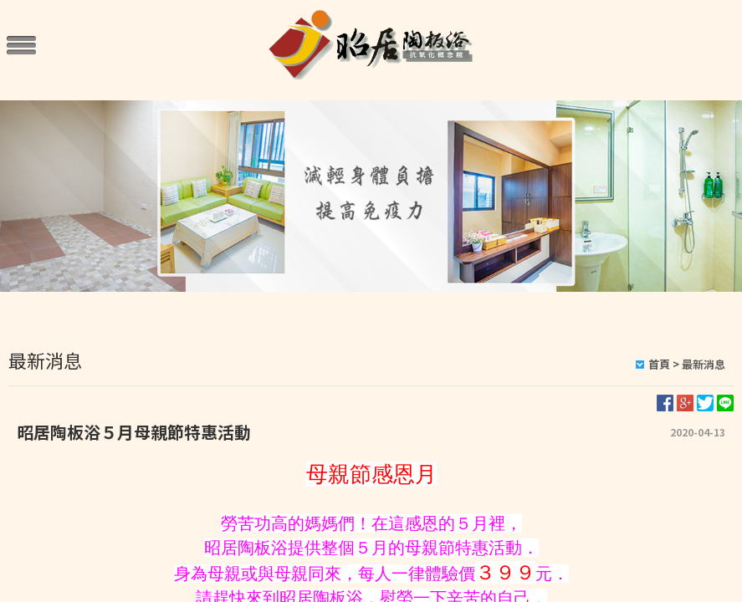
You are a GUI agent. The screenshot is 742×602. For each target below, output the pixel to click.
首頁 (659, 364)
